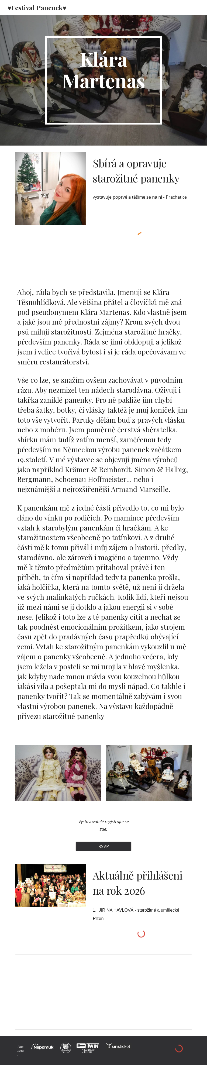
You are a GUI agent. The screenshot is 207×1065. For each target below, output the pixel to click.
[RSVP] (103, 846)
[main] (103, 80)
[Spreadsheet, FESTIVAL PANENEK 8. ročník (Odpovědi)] (103, 991)
